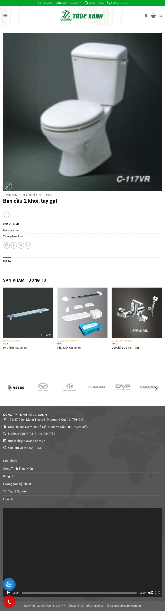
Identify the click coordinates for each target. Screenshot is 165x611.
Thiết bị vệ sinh (31, 194)
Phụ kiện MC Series (15, 347)
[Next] (156, 389)
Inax (49, 194)
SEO (116, 605)
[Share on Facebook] (13, 245)
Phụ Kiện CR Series (69, 347)
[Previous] (10, 389)
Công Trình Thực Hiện (18, 468)
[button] (5, 15)
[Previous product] (6, 214)
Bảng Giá (9, 476)
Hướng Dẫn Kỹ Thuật (17, 484)
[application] (82, 552)
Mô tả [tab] (7, 261)
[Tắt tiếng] (150, 593)
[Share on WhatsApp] (6, 245)
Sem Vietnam (132, 605)
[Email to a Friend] (28, 245)
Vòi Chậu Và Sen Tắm (125, 347)
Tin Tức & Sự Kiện (15, 491)
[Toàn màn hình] (157, 593)
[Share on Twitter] (21, 245)
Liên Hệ (8, 499)
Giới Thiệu (10, 461)
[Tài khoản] (146, 15)
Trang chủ (10, 194)
